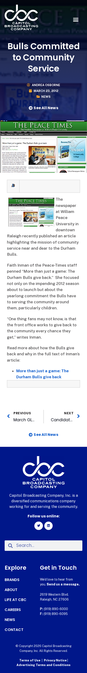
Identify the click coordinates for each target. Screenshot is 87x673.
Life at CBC (15, 600)
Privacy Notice (55, 660)
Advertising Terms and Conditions (43, 665)
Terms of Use (29, 660)
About (11, 590)
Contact (14, 629)
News (46, 96)
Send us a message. (63, 584)
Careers (13, 610)
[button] (75, 19)
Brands (12, 580)
